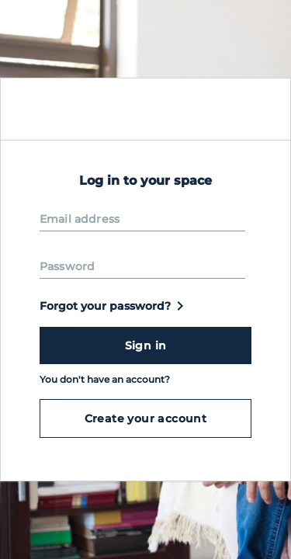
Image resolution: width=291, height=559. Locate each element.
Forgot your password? (114, 306)
